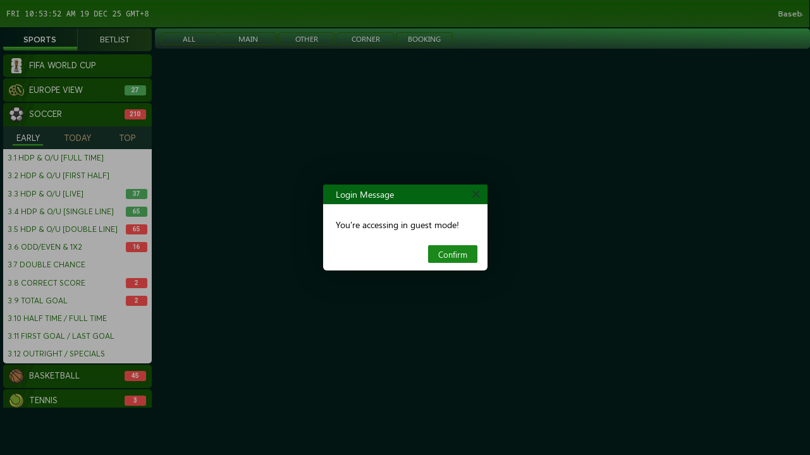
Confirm (452, 254)
